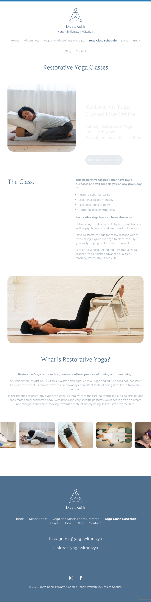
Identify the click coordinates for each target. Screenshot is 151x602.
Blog (68, 51)
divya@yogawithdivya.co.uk (84, 3)
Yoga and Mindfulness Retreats (64, 40)
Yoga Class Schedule (103, 40)
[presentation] (69, 460)
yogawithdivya (84, 547)
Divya (125, 40)
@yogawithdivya (86, 538)
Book (136, 40)
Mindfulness (31, 40)
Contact (81, 51)
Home (15, 40)
